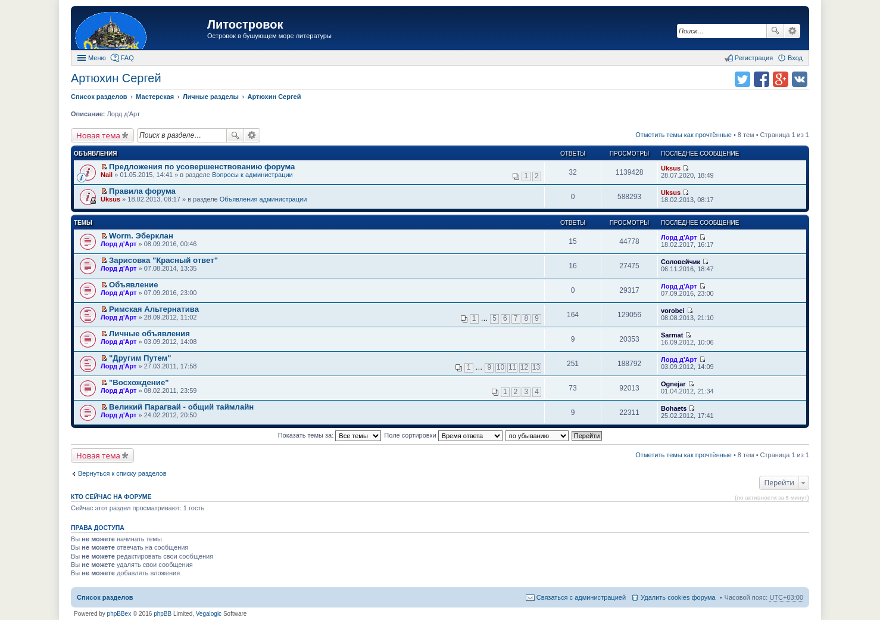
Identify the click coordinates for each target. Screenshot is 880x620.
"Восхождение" (138, 382)
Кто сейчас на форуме (111, 496)
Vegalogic (208, 613)
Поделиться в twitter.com (742, 79)
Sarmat (672, 335)
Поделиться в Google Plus (780, 79)
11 (512, 367)
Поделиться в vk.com (799, 79)
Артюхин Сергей (116, 78)
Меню (97, 57)
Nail (107, 174)
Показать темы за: (330, 435)
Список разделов (105, 597)
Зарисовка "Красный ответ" (163, 260)
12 (524, 367)
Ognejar (673, 384)
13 (536, 367)
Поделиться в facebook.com (761, 79)
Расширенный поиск (792, 31)
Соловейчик (680, 261)
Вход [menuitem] (795, 57)
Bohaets (673, 408)
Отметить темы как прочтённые (683, 134)
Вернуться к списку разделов (122, 473)
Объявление (133, 284)
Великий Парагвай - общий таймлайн (181, 406)
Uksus (671, 168)
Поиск (775, 31)
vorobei (673, 310)
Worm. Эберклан (141, 235)
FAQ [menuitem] (127, 57)
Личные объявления (149, 333)
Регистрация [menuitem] (754, 57)
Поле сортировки (443, 435)
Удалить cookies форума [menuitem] (678, 597)
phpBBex (119, 613)
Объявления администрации (263, 199)
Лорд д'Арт (118, 243)
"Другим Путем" (140, 358)
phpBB (162, 613)
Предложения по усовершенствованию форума (202, 166)
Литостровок (245, 24)
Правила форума (142, 191)
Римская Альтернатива (154, 309)
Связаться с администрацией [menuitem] (581, 597)
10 (500, 367)
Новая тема (98, 135)
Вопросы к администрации (252, 174)
